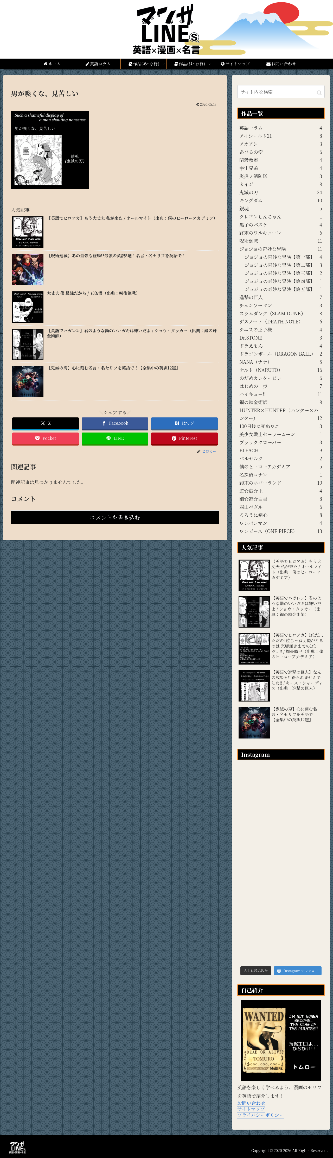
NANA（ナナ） (280, 362)
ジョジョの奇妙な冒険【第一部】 (283, 257)
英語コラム (280, 128)
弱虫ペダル (280, 507)
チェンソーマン (280, 305)
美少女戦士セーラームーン (280, 434)
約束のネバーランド (280, 482)
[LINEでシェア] (115, 438)
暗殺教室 (280, 160)
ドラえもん (280, 345)
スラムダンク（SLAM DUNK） (280, 313)
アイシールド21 (280, 136)
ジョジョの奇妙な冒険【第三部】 (283, 273)
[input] (281, 91)
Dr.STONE (280, 337)
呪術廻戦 (280, 241)
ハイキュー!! (280, 394)
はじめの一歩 (280, 386)
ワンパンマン (280, 523)
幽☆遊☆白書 (280, 499)
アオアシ (280, 144)
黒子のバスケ (280, 224)
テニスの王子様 (280, 329)
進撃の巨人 (280, 297)
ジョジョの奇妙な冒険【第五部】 (283, 289)
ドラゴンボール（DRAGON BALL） (280, 354)
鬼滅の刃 (280, 192)
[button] (319, 92)
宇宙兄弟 (280, 168)
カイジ (280, 184)
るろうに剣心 (280, 515)
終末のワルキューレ (280, 232)
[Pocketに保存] (45, 438)
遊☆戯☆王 (280, 491)
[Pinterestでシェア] (184, 438)
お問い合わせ (251, 1102)
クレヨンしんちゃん (280, 216)
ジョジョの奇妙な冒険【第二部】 (283, 265)
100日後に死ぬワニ (280, 426)
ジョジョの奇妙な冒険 (280, 249)
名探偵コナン (280, 474)
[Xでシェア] (45, 423)
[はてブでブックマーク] (184, 423)
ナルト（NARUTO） (280, 370)
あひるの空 (280, 152)
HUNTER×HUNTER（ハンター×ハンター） (280, 414)
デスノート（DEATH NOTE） (280, 321)
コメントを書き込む (115, 517)
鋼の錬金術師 (280, 402)
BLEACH (280, 450)
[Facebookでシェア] (115, 423)
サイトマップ (251, 1108)
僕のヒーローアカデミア (280, 466)
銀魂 (280, 208)
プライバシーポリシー (260, 1114)
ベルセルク (280, 458)
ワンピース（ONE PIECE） (280, 531)
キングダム (280, 200)
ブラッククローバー (280, 442)
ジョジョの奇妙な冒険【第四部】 (283, 281)
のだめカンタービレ (280, 378)
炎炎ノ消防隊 (280, 176)
